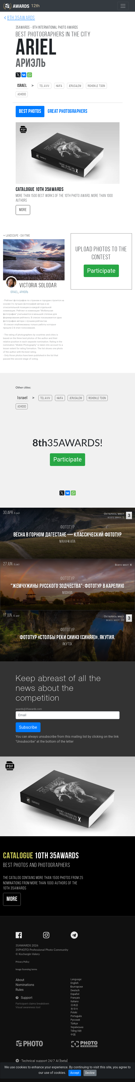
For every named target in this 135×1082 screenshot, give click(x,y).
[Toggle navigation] (123, 6)
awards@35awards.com (29, 709)
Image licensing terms (26, 969)
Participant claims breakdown (32, 1003)
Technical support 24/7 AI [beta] (44, 1061)
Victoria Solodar (38, 286)
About (20, 980)
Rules (20, 990)
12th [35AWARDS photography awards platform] (21, 6)
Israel (22, 86)
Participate (101, 270)
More (23, 210)
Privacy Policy (22, 961)
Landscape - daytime (18, 235)
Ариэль (24, 292)
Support (26, 998)
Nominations (25, 985)
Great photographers (67, 111)
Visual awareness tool (28, 1007)
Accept (74, 1072)
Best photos (30, 111)
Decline (90, 1072)
